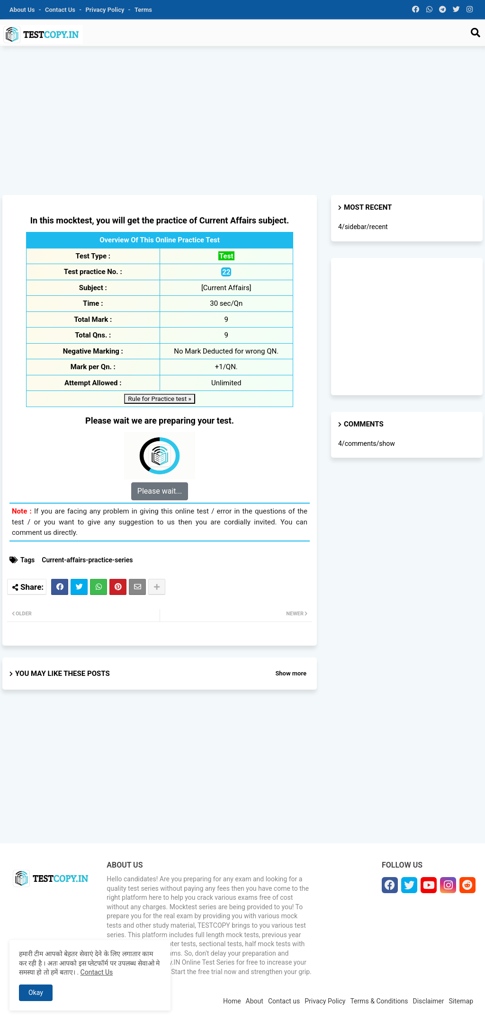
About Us (22, 9)
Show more (290, 673)
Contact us (61, 9)
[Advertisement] (242, 121)
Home (232, 1001)
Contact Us (97, 972)
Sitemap (461, 1001)
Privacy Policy (106, 9)
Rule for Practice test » (159, 398)
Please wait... (159, 491)
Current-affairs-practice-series (87, 560)
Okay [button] (35, 992)
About (254, 1001)
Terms (143, 9)
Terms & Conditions (379, 1001)
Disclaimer (428, 1001)
